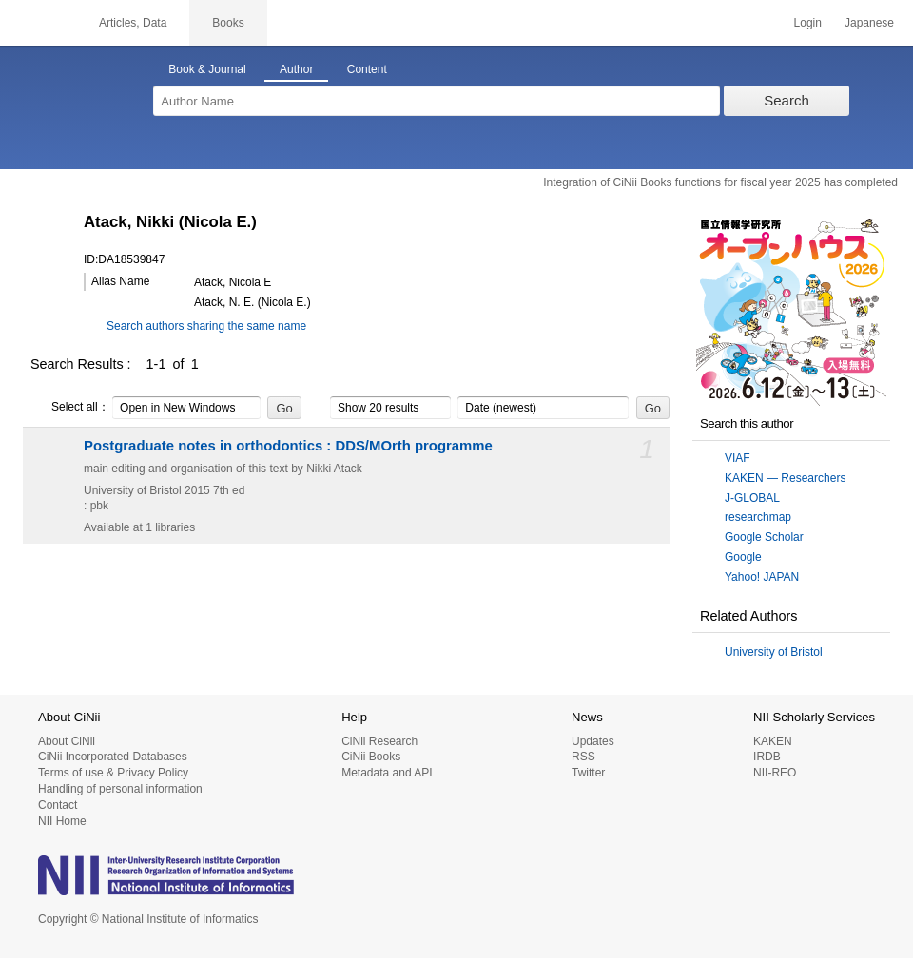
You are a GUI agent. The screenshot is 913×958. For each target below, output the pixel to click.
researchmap (758, 517)
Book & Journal (206, 69)
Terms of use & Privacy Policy (113, 772)
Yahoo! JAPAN (762, 577)
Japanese (869, 22)
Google (743, 557)
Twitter (588, 772)
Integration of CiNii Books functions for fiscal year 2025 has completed (720, 182)
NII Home (62, 821)
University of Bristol (774, 652)
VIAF (737, 458)
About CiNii (66, 741)
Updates (593, 741)
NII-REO (774, 772)
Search (786, 100)
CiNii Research (379, 741)
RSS (583, 756)
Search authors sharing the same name (206, 326)
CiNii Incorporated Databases (112, 756)
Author (296, 69)
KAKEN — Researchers (785, 478)
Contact (57, 805)
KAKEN (772, 741)
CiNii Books (370, 756)
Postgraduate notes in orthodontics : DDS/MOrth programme (288, 445)
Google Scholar (764, 537)
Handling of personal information (120, 788)
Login (808, 22)
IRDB (767, 756)
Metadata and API (386, 772)
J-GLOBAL (752, 498)
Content (367, 69)
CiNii (38, 23)
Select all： (69, 407)
